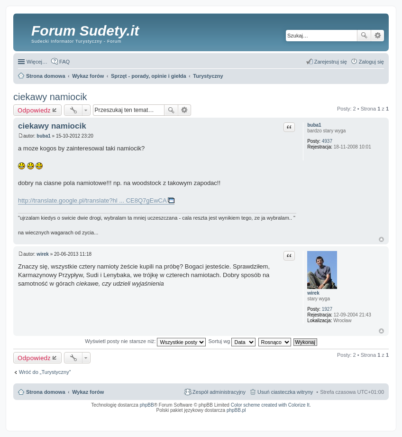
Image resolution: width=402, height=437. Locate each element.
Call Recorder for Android (278, 416)
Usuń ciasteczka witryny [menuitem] (285, 392)
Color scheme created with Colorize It (270, 405)
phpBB (147, 405)
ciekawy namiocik (50, 97)
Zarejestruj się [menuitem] (330, 62)
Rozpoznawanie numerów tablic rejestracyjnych (359, 416)
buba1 (314, 125)
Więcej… (37, 62)
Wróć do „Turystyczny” (45, 372)
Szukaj (364, 35)
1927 (327, 309)
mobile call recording (376, 419)
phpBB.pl (236, 410)
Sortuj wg (232, 341)
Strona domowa (45, 392)
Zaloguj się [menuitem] (371, 62)
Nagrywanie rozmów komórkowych (340, 419)
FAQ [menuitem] (64, 62)
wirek (313, 293)
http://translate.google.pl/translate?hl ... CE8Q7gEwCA (92, 200)
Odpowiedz (34, 110)
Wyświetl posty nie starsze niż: (145, 341)
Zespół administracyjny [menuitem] (219, 392)
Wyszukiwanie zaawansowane (377, 35)
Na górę (381, 239)
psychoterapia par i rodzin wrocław (367, 422)
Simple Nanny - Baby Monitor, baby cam (236, 416)
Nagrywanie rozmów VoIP (311, 416)
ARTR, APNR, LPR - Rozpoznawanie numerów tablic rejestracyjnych (167, 416)
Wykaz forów (88, 392)
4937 (327, 141)
